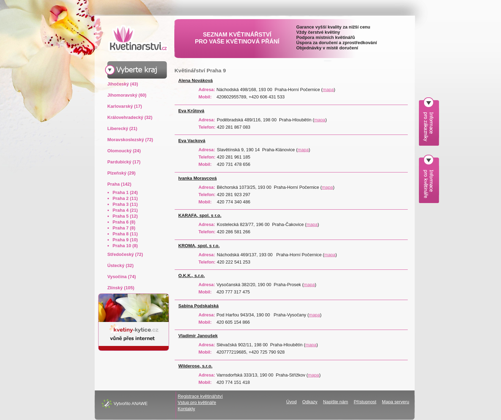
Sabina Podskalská (198, 305)
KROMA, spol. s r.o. (199, 245)
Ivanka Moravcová (197, 178)
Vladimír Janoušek (198, 335)
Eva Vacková (192, 140)
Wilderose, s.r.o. (195, 366)
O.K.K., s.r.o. (191, 275)
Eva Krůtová (191, 110)
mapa (328, 89)
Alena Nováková (195, 80)
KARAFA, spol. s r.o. (200, 215)
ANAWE (140, 403)
